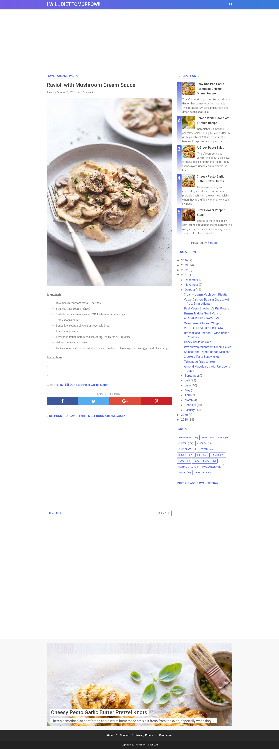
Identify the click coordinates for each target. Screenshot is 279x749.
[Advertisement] (139, 42)
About (108, 735)
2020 (185, 415)
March (189, 400)
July (188, 380)
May (188, 390)
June (188, 385)
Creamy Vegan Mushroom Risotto (206, 294)
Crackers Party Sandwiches (202, 356)
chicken (201, 443)
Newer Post (55, 513)
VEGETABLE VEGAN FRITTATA (203, 328)
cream (204, 449)
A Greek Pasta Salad (210, 147)
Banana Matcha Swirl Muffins (202, 313)
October (190, 289)
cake (221, 437)
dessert (183, 455)
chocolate (184, 449)
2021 (185, 275)
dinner (215, 455)
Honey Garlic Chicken (197, 342)
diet (199, 455)
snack (181, 472)
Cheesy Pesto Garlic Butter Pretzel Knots (99, 712)
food (181, 461)
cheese (182, 443)
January (190, 410)
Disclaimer (167, 735)
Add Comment (85, 92)
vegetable (201, 472)
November (192, 284)
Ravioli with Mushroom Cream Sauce (83, 384)
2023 (185, 265)
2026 (185, 260)
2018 (185, 419)
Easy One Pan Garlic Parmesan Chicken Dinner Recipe (210, 88)
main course (185, 467)
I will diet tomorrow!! (73, 4)
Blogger (213, 243)
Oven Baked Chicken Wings (201, 323)
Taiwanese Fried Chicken (200, 361)
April (188, 395)
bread (205, 437)
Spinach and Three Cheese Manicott (207, 352)
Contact (124, 735)
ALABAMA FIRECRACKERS (201, 318)
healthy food (201, 461)
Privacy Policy (144, 735)
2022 (185, 270)
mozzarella (209, 467)
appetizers (184, 437)
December (192, 280)
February (191, 405)
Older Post (163, 513)
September (192, 375)
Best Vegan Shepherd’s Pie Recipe (206, 308)
